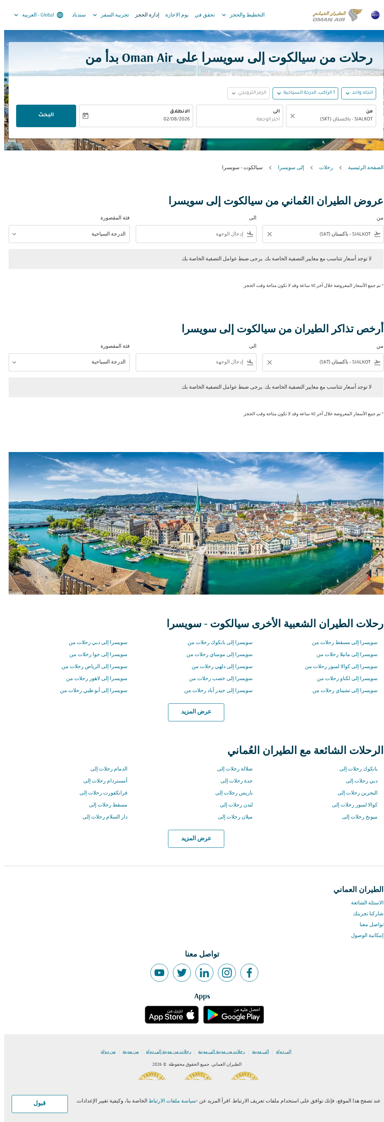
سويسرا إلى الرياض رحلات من (90, 667)
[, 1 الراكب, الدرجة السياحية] (305, 93)
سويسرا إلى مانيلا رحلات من (343, 655)
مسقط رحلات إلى (104, 805)
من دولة (104, 1052)
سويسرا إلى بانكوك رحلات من (216, 643)
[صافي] (287, 116)
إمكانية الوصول (363, 936)
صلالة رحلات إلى (231, 769)
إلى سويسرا (287, 168)
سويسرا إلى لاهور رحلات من (92, 679)
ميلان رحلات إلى (231, 817)
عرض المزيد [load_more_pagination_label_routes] (192, 712)
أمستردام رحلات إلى (101, 781)
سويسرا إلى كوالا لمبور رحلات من (337, 667)
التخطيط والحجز (237, 15)
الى (272, 111)
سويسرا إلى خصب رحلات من (217, 679)
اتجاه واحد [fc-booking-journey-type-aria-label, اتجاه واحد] (358, 93)
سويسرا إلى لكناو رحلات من (343, 679)
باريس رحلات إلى (230, 793)
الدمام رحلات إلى (104, 769)
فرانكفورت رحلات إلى (99, 793)
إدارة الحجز (143, 15)
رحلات (322, 168)
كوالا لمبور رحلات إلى (351, 805)
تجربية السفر (105, 15)
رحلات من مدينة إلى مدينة (217, 1052)
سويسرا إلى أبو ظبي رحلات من (89, 691)
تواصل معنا (368, 925)
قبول (35, 1104)
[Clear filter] (265, 234)
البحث (42, 116)
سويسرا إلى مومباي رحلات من (215, 655)
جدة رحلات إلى (232, 781)
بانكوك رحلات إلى (354, 769)
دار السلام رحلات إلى (100, 817)
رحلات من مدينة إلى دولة (164, 1052)
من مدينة (126, 1052)
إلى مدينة (256, 1052)
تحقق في (200, 15)
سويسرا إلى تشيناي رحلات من (341, 691)
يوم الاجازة (172, 15)
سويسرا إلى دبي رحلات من (93, 643)
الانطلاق (176, 111)
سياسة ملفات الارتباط (168, 1101)
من (365, 111)
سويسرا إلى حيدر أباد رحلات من (214, 691)
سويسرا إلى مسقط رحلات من (341, 643)
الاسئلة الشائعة (363, 903)
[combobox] (331, 120)
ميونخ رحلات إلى (356, 817)
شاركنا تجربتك (364, 914)
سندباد (75, 15)
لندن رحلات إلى (232, 805)
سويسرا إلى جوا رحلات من (94, 655)
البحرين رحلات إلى (353, 793)
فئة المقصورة (111, 218)
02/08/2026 (172, 119)
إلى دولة (279, 1052)
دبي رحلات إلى (358, 781)
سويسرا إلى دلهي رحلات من (218, 667)
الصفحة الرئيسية (362, 168)
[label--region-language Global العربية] (34, 15)
